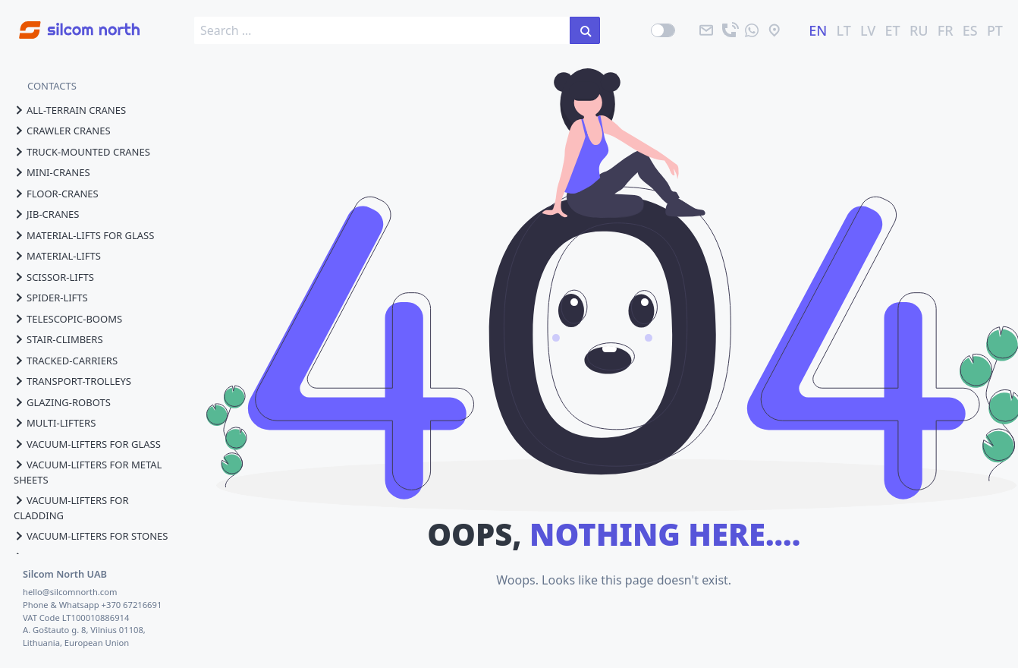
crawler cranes (62, 130)
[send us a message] (752, 30)
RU (919, 30)
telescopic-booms (68, 319)
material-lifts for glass (84, 235)
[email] (706, 30)
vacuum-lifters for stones (91, 536)
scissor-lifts (54, 277)
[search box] (382, 30)
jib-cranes (46, 214)
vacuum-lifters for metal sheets (88, 472)
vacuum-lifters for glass (87, 444)
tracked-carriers (66, 360)
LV (867, 30)
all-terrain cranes (70, 110)
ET (892, 30)
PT (995, 30)
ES (970, 30)
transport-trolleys (72, 381)
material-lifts (57, 256)
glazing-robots (62, 402)
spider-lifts (51, 297)
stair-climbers (58, 339)
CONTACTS (52, 86)
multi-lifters (55, 423)
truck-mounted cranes (82, 152)
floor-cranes (56, 193)
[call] (729, 30)
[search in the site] (585, 30)
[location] (774, 30)
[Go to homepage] (70, 21)
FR (946, 30)
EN (818, 30)
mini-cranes (52, 172)
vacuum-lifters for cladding (71, 507)
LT (844, 30)
